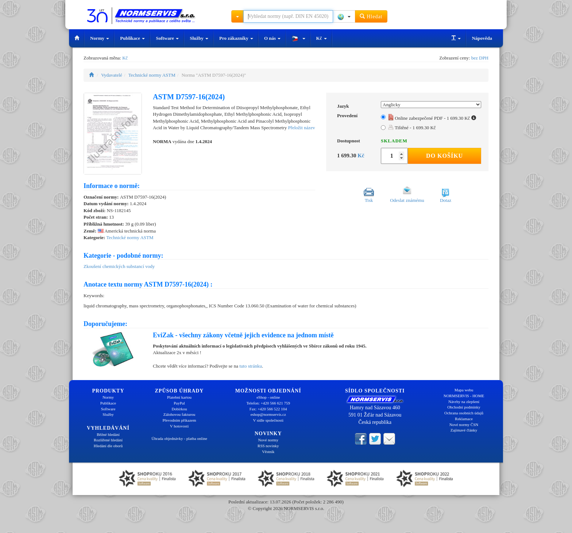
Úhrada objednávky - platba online (179, 438)
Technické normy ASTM (151, 75)
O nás (272, 38)
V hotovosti (179, 426)
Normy (99, 38)
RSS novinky (268, 446)
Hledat (371, 16)
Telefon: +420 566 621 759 (268, 403)
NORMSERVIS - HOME (464, 396)
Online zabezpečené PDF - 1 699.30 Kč (432, 118)
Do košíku (444, 156)
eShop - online (268, 397)
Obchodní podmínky (463, 407)
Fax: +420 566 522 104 (268, 409)
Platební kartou (179, 397)
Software (167, 38)
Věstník (268, 451)
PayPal (179, 403)
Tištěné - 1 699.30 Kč (412, 127)
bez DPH (479, 58)
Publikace (132, 38)
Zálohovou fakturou (179, 414)
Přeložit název (301, 127)
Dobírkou (179, 409)
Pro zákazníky (236, 38)
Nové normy (268, 440)
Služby (199, 38)
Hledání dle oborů (108, 446)
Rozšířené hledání (108, 440)
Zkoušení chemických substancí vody (119, 266)
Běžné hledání (108, 434)
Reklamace (464, 419)
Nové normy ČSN (463, 424)
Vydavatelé (111, 75)
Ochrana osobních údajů (463, 413)
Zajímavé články (464, 430)
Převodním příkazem (179, 420)
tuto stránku (250, 366)
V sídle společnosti (268, 420)
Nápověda (482, 38)
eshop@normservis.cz (268, 414)
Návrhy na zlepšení (463, 401)
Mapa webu (464, 390)
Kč (321, 38)
